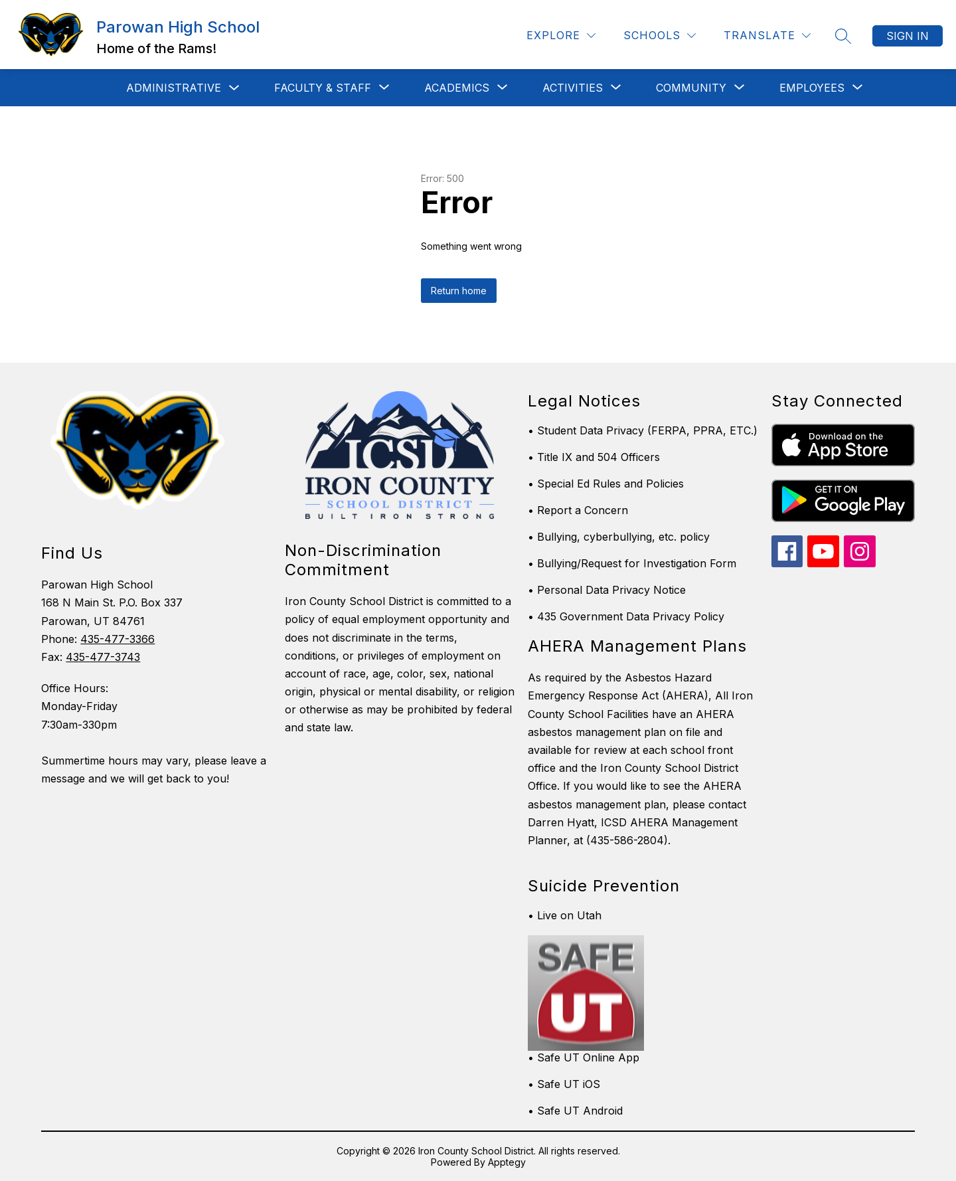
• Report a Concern (578, 510)
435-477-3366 (117, 639)
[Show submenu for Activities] (572, 88)
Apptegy (507, 1162)
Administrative (173, 87)
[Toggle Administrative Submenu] (234, 88)
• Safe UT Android (575, 1110)
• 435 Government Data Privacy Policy (626, 616)
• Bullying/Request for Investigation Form (632, 563)
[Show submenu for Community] (691, 88)
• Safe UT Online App (583, 1057)
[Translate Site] (767, 35)
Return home (459, 290)
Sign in (907, 36)
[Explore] (561, 35)
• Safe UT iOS (564, 1084)
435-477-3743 (103, 657)
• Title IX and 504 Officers (594, 457)
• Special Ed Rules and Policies (606, 483)
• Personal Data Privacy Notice (607, 589)
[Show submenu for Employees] (811, 88)
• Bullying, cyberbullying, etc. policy (619, 536)
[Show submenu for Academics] (456, 88)
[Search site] (843, 36)
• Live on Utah (564, 915)
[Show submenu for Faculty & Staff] (322, 88)
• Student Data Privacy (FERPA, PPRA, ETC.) (642, 430)
